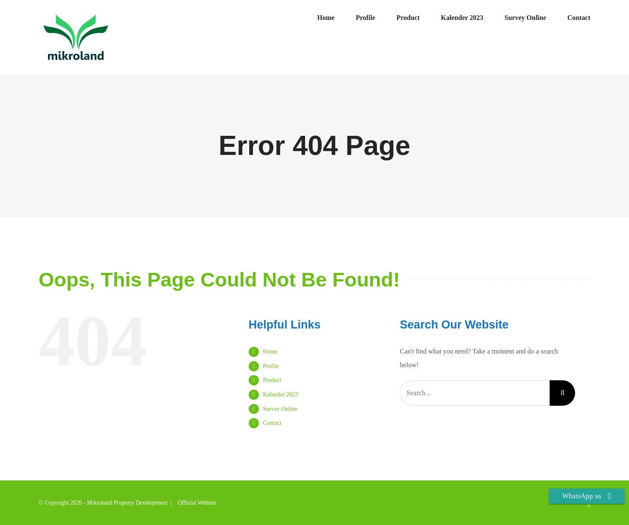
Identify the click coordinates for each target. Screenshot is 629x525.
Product (272, 380)
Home (270, 351)
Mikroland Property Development (127, 503)
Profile (271, 366)
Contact (272, 423)
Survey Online (280, 409)
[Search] (562, 393)
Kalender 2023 (280, 394)
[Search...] (475, 393)
